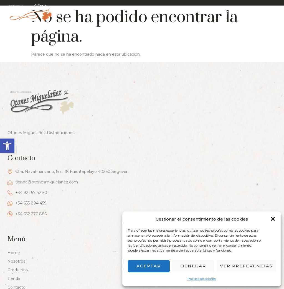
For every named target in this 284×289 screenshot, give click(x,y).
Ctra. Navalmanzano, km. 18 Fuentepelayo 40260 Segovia (202, 99)
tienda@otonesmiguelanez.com (177, 109)
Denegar (193, 265)
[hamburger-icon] (272, 12)
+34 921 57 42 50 (162, 120)
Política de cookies (201, 279)
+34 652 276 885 (161, 141)
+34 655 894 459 (161, 131)
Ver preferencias (246, 265)
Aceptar (148, 265)
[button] (7, 146)
